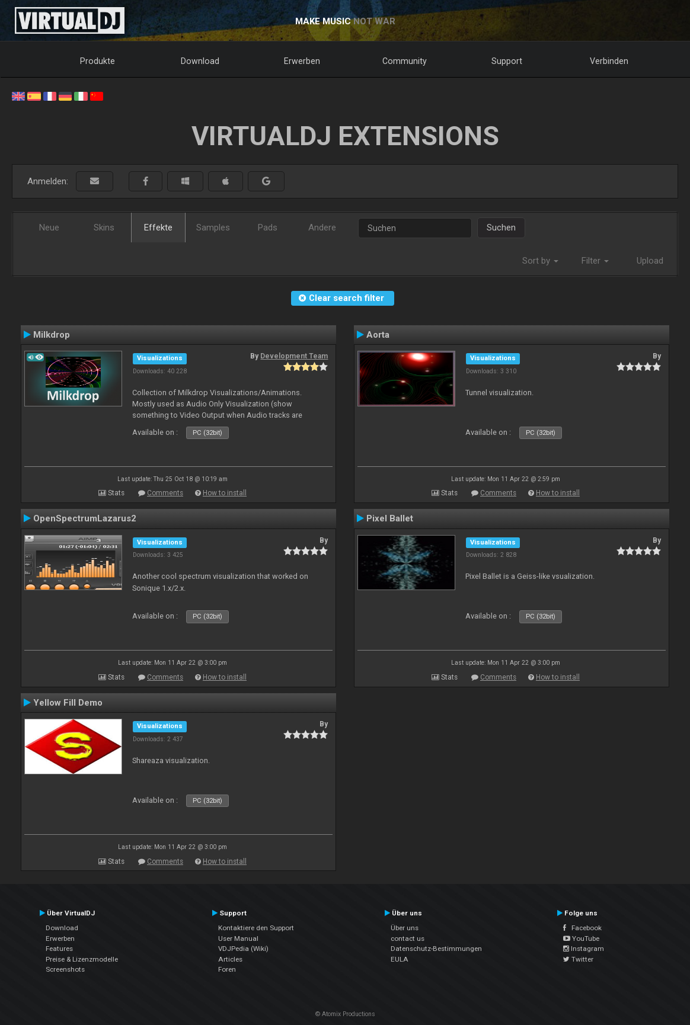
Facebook (582, 928)
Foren (227, 969)
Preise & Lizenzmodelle (82, 959)
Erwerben (302, 61)
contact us (407, 938)
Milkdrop (51, 334)
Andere (322, 227)
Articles (230, 959)
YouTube (581, 938)
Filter (595, 260)
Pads (267, 227)
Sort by (540, 260)
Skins (104, 227)
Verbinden (609, 61)
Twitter (578, 959)
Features (59, 948)
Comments (165, 493)
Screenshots (65, 969)
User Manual (238, 938)
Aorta (377, 334)
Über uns (405, 928)
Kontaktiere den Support (256, 928)
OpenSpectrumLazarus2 (84, 518)
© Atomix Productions (345, 1014)
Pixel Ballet (389, 518)
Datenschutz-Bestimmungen (436, 948)
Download (200, 61)
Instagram (583, 948)
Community (404, 61)
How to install (225, 493)
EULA (399, 959)
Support (506, 61)
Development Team (294, 356)
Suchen (501, 227)
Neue (49, 227)
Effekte (158, 227)
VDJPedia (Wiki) (243, 948)
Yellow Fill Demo (68, 702)
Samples (213, 227)
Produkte (97, 61)
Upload (650, 260)
